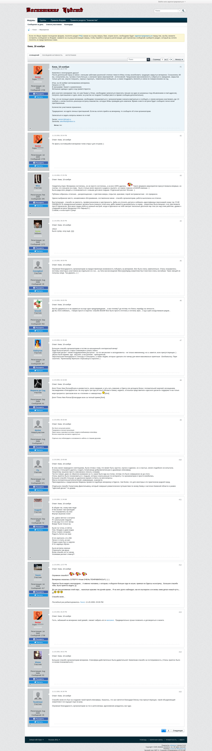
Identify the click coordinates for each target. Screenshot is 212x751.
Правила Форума (58, 20)
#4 (181, 221)
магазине (110, 620)
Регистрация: (36, 86)
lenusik (38, 311)
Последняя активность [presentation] (52, 55)
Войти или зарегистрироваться (172, 2)
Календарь (68, 25)
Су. (38, 470)
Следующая (178, 731)
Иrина (38, 662)
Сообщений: (36, 90)
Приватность (171, 740)
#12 (180, 565)
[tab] (34, 55)
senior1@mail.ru (64, 119)
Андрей (37, 510)
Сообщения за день (35, 25)
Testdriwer (38, 702)
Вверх (182, 740)
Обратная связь (156, 740)
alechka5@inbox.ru (67, 121)
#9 (181, 420)
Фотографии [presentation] (70, 55)
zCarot (172, 748)
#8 (181, 380)
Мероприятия (44, 29)
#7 (181, 340)
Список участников (54, 25)
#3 (181, 175)
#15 (180, 692)
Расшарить (38, 94)
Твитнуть (38, 97)
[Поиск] (167, 11)
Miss (38, 186)
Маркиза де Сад (37, 390)
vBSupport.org (181, 748)
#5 (181, 261)
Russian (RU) (54, 740)
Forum (34, 29)
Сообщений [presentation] (34, 55)
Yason (38, 575)
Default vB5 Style (36, 740)
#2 (181, 136)
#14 (180, 652)
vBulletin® (173, 745)
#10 (180, 460)
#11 (180, 500)
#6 (181, 301)
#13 (180, 612)
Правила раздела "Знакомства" (84, 20)
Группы (43, 20)
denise (38, 430)
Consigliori (38, 271)
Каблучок (38, 351)
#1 (181, 67)
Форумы (31, 20)
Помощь (143, 740)
